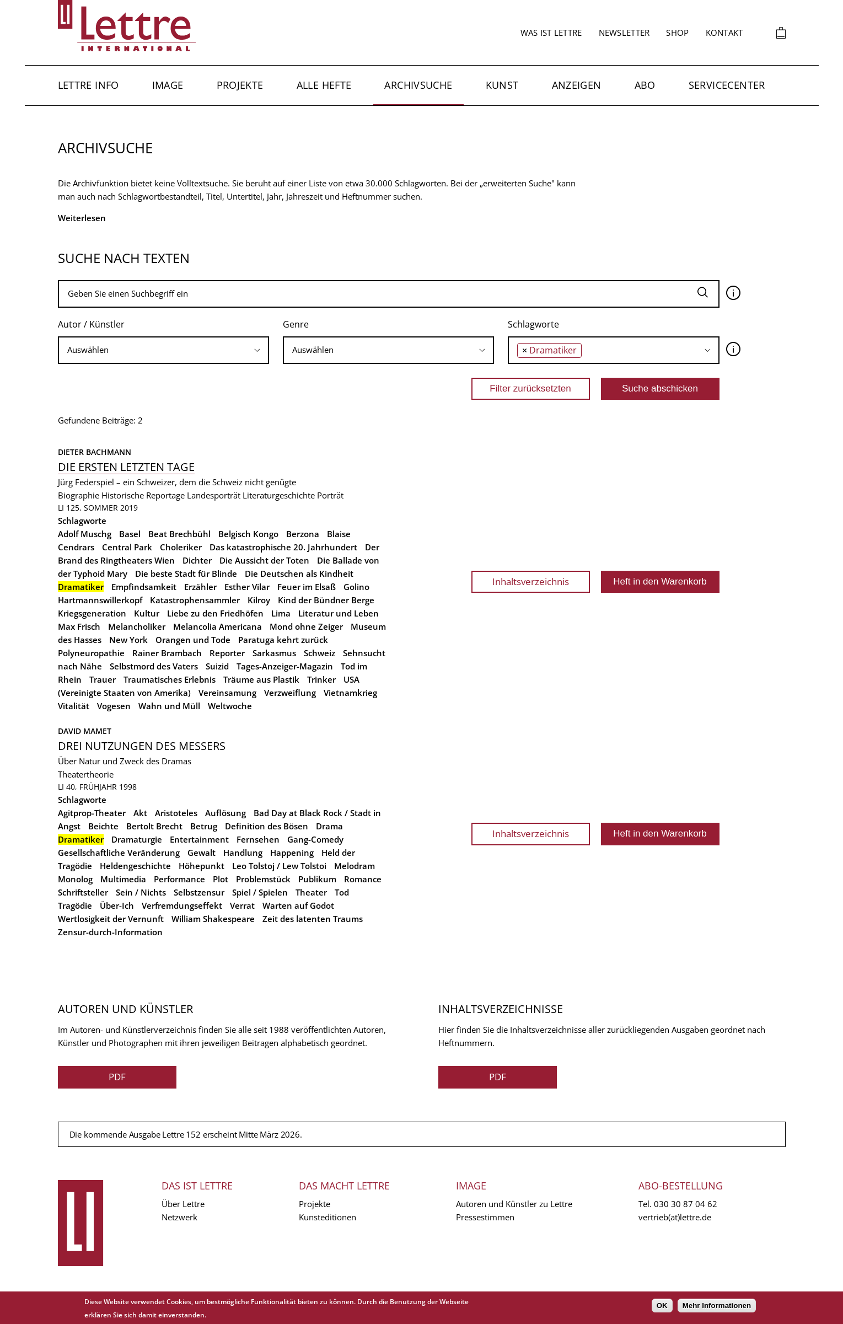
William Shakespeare (213, 918)
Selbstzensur (199, 892)
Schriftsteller (83, 892)
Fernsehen (258, 839)
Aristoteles (176, 812)
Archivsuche (418, 85)
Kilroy (259, 599)
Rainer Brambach (167, 652)
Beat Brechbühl (179, 533)
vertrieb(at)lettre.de (674, 1217)
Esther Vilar (247, 586)
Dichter (197, 560)
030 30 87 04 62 (685, 1203)
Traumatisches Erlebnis (170, 679)
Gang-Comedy (315, 839)
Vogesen (114, 705)
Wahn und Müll (169, 705)
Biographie (78, 495)
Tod (342, 892)
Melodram (354, 865)
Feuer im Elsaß (306, 586)
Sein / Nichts (141, 892)
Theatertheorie (86, 774)
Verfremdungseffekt (182, 905)
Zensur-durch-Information (110, 931)
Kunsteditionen (327, 1217)
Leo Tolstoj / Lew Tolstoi (279, 865)
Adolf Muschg (84, 533)
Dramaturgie (136, 839)
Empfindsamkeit (143, 586)
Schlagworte (533, 324)
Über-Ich (117, 905)
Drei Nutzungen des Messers (141, 745)
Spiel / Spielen (260, 892)
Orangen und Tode (192, 639)
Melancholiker (136, 626)
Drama (329, 826)
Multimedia (123, 879)
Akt (140, 812)
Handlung (242, 852)
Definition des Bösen (266, 826)
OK (662, 1305)
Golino (356, 586)
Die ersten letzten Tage (126, 466)
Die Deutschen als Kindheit (299, 573)
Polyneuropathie (91, 652)
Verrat (242, 905)
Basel (130, 533)
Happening (292, 852)
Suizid (217, 666)
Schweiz (319, 652)
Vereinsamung (227, 692)
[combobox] (163, 350)
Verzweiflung (290, 692)
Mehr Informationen (717, 1305)
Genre (296, 324)
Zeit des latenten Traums (312, 918)
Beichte (103, 826)
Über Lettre (183, 1203)
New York (128, 639)
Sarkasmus (274, 652)
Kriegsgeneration (92, 613)
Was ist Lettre (551, 32)
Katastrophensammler (195, 599)
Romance (363, 879)
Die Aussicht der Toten (264, 560)
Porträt (330, 495)
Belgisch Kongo (248, 533)
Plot (220, 879)
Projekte (240, 85)
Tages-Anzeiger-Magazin (285, 666)
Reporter (227, 652)
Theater (311, 892)
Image (168, 85)
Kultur (146, 613)
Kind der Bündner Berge (326, 599)
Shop (677, 32)
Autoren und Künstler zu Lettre (514, 1203)
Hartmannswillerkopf (100, 599)
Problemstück (263, 879)
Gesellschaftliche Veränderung (119, 852)
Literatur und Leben (338, 613)
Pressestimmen (485, 1217)
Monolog (75, 879)
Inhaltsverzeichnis (530, 581)
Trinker (321, 679)
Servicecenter (727, 85)
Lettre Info (88, 85)
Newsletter (624, 32)
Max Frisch (79, 626)
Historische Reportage (143, 495)
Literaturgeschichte (279, 495)
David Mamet (84, 731)
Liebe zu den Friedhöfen (215, 613)
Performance (179, 879)
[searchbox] (163, 350)
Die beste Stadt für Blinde (186, 573)
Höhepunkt (201, 865)
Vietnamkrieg (350, 692)
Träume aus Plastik (261, 679)
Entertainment (199, 839)
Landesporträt (213, 495)
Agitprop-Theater (92, 812)
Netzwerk (179, 1217)
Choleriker (181, 547)
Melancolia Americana (217, 626)
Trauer (102, 679)
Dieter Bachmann (94, 452)
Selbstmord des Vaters (154, 666)
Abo (645, 85)
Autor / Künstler (91, 324)
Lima (281, 613)
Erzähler (200, 586)
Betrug (203, 826)
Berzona (302, 533)
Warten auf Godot (298, 905)
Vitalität (73, 705)
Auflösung (225, 812)
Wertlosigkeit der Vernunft (111, 918)
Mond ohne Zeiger (306, 626)
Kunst (502, 85)
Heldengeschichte (135, 865)
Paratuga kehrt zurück (283, 639)
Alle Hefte (324, 85)
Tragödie (75, 905)
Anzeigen (577, 85)
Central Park (127, 547)
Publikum (317, 879)
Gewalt (201, 852)
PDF (117, 1076)
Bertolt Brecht (154, 826)
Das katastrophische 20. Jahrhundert (283, 547)
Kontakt (724, 32)
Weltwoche (230, 705)
